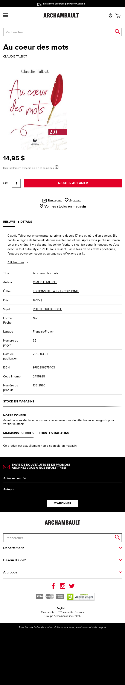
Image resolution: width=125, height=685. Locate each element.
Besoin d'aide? (14, 560)
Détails (26, 221)
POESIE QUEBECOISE (47, 309)
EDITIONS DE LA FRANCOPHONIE (56, 291)
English (61, 608)
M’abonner (62, 503)
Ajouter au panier (73, 183)
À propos (10, 572)
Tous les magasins (54, 433)
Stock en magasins (18, 401)
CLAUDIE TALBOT (15, 56)
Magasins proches (18, 433)
